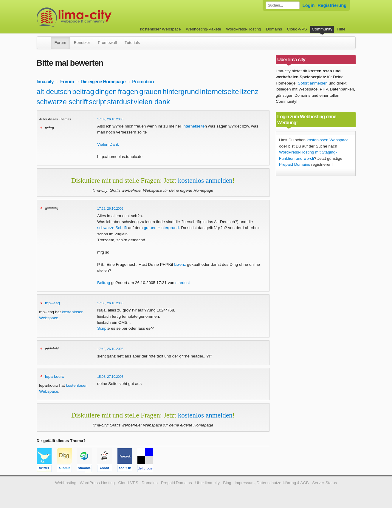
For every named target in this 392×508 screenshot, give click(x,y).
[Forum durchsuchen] (283, 5)
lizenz (249, 92)
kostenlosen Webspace (327, 140)
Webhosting (66, 483)
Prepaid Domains (294, 164)
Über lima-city (207, 483)
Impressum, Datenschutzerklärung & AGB (272, 483)
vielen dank (152, 102)
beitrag (83, 92)
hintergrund (181, 92)
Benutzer (82, 42)
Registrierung (331, 5)
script (97, 102)
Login (309, 5)
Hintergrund (168, 227)
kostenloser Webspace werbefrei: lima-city (96, 17)
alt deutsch (54, 92)
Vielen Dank (108, 144)
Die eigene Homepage (102, 81)
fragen (128, 92)
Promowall (107, 42)
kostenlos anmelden (205, 180)
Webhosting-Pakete (203, 29)
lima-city (45, 81)
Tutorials (132, 42)
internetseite (219, 92)
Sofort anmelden (313, 83)
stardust (119, 102)
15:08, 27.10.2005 (110, 376)
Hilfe (341, 29)
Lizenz (180, 264)
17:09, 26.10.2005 (110, 119)
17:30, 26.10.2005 (110, 303)
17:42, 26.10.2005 (110, 349)
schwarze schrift (62, 102)
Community (322, 29)
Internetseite (193, 126)
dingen (106, 92)
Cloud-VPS (297, 29)
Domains (274, 29)
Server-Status (324, 483)
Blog (227, 483)
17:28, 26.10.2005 (110, 208)
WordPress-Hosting (243, 29)
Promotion (143, 81)
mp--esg (52, 303)
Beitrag (103, 282)
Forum (60, 42)
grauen (150, 92)
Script (102, 328)
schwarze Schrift (112, 227)
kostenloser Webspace (160, 29)
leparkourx (54, 376)
